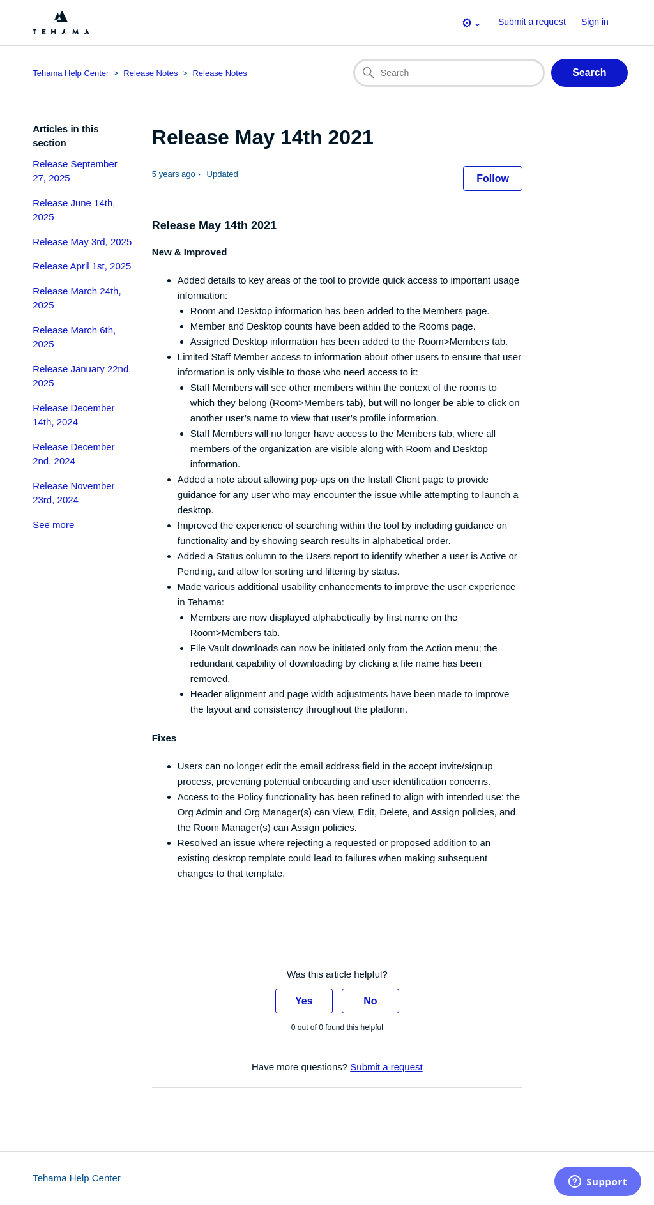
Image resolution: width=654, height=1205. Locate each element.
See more (53, 524)
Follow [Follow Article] (492, 178)
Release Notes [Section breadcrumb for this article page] (219, 73)
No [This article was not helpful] (370, 1001)
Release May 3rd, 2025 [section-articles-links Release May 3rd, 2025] (82, 241)
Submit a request (532, 22)
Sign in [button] (595, 22)
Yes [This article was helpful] (304, 1001)
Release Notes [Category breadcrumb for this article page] (150, 73)
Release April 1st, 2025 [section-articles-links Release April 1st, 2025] (82, 266)
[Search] (449, 73)
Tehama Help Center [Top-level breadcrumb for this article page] (71, 73)
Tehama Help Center (77, 1177)
